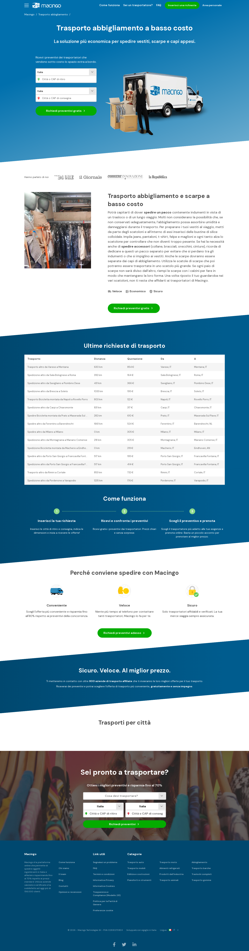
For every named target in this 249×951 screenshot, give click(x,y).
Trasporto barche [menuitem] (201, 868)
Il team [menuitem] (62, 874)
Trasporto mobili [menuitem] (136, 868)
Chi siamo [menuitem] (64, 868)
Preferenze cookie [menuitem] (103, 910)
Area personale (212, 5)
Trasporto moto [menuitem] (168, 862)
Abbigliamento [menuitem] (199, 862)
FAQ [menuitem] (158, 5)
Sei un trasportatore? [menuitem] (138, 5)
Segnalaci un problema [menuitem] (105, 862)
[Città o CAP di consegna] (66, 98)
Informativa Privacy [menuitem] (103, 880)
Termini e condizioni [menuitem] (103, 874)
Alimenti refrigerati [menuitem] (169, 868)
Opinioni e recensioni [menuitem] (70, 892)
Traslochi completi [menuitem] (202, 874)
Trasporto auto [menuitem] (135, 862)
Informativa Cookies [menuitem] (104, 886)
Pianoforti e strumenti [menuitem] (139, 880)
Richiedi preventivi (66, 111)
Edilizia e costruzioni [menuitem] (138, 874)
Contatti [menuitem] (63, 886)
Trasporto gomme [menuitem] (201, 880)
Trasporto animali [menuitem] (168, 880)
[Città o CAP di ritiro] (66, 79)
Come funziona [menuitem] (109, 5)
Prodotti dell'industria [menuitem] (171, 874)
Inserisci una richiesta (182, 5)
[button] (26, 5)
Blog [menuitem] (61, 880)
